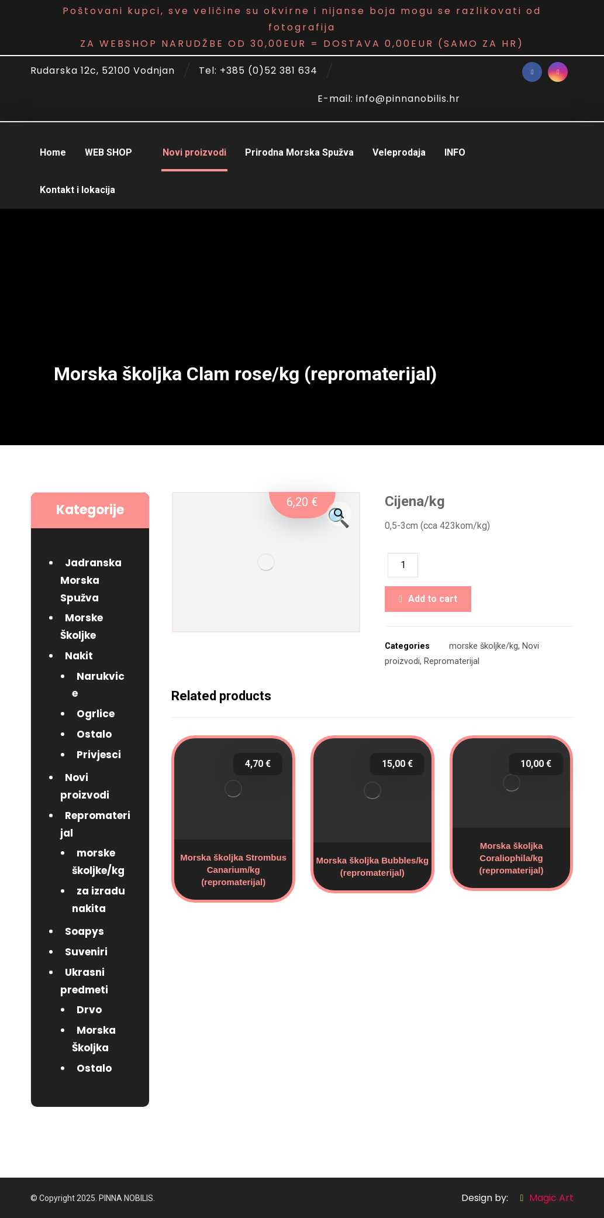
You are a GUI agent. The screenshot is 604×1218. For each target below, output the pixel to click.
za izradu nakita (98, 900)
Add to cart (432, 598)
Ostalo (94, 734)
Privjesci (99, 755)
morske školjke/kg (483, 646)
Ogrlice (96, 714)
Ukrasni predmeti (84, 981)
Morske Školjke (81, 626)
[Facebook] (532, 72)
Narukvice (98, 685)
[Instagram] (558, 72)
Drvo (89, 1010)
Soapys (84, 931)
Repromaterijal (451, 661)
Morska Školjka (94, 1039)
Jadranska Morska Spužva (91, 580)
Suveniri (86, 952)
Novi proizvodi (84, 786)
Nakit (79, 656)
